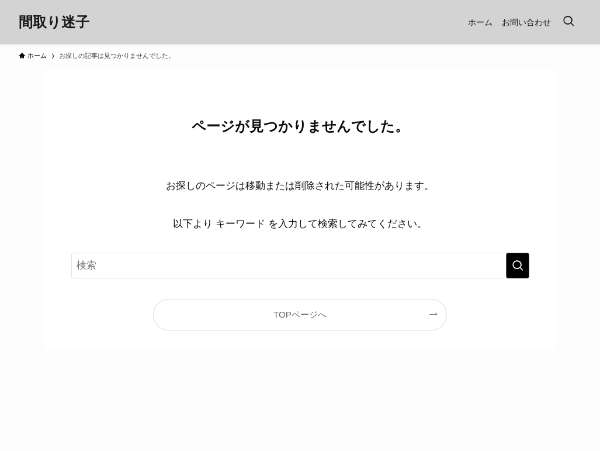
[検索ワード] (300, 265)
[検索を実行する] (517, 265)
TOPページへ (300, 314)
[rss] (300, 420)
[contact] (314, 420)
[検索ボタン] (568, 22)
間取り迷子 (54, 22)
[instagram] (286, 420)
